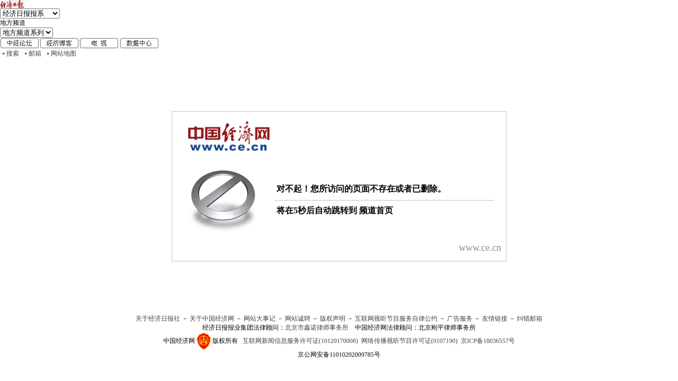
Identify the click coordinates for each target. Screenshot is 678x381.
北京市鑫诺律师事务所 (317, 327)
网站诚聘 (297, 318)
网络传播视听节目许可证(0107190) (409, 340)
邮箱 (35, 53)
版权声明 (332, 318)
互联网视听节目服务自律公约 (396, 318)
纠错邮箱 (529, 318)
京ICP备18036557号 (488, 340)
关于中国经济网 (212, 318)
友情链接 (494, 318)
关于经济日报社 (158, 318)
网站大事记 (259, 318)
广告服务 (459, 318)
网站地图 (63, 53)
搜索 (12, 53)
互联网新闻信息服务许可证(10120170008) (300, 340)
